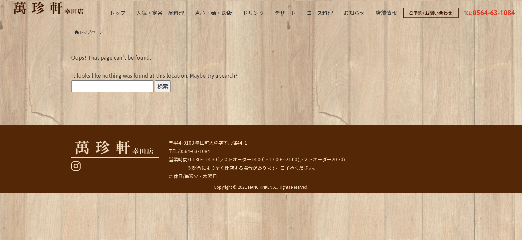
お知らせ (354, 13)
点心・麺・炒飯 (213, 13)
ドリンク (253, 13)
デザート (285, 13)
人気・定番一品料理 (160, 13)
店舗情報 (386, 13)
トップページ (89, 32)
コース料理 (320, 13)
